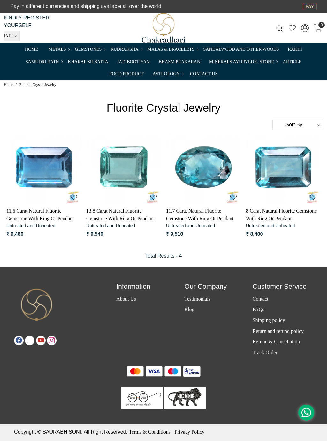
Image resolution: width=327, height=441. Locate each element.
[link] (279, 28)
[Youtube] (41, 340)
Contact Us (203, 73)
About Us (126, 299)
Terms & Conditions (149, 432)
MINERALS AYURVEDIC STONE (243, 61)
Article (292, 61)
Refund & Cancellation (276, 341)
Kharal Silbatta (88, 61)
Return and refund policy (278, 331)
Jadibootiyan (133, 61)
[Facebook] (19, 340)
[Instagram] (52, 340)
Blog (189, 309)
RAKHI (295, 49)
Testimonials (197, 299)
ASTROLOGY (168, 73)
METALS (59, 49)
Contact (261, 299)
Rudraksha (126, 49)
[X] (29, 340)
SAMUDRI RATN (44, 61)
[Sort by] (297, 125)
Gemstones (90, 49)
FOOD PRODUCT (127, 73)
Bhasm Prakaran (179, 61)
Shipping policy (269, 320)
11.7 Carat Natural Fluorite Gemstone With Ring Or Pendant (199, 214)
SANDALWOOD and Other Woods (241, 49)
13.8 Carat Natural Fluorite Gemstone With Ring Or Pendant (120, 214)
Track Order (265, 352)
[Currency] (12, 36)
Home (31, 49)
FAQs (258, 309)
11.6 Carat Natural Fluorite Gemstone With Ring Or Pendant (40, 214)
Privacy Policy (189, 432)
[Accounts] (305, 28)
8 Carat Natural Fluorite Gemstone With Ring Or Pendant (281, 214)
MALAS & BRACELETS (173, 49)
